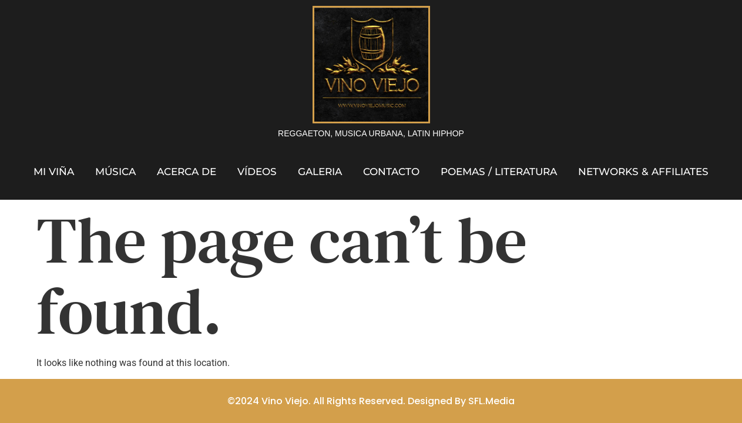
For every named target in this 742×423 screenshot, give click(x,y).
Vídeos (257, 171)
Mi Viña (53, 171)
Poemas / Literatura (499, 171)
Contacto (391, 171)
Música (115, 171)
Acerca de (186, 171)
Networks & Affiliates (643, 171)
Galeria (320, 171)
